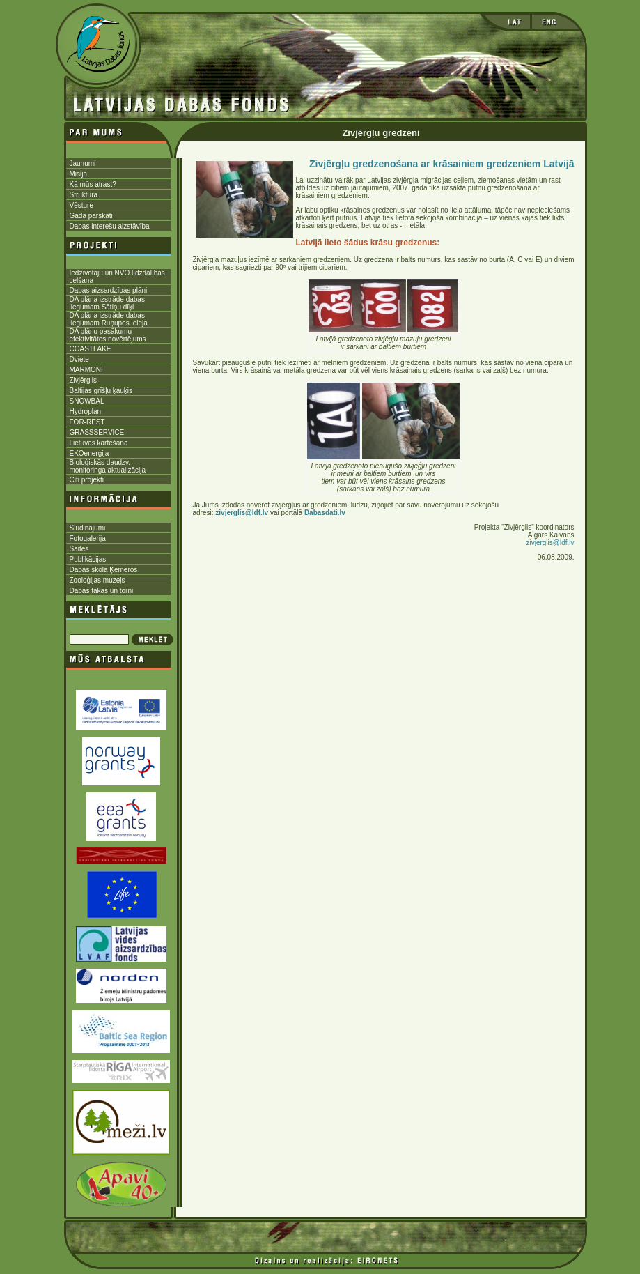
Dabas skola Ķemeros (104, 570)
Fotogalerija (88, 538)
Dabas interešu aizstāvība (110, 226)
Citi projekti (87, 480)
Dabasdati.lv (324, 512)
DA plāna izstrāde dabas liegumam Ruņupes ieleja (109, 319)
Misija (79, 174)
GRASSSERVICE (97, 432)
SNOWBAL (87, 401)
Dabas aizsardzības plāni (109, 290)
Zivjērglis (83, 380)
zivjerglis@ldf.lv (550, 542)
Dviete (79, 359)
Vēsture (81, 205)
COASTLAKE (90, 349)
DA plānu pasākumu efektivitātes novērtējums (108, 335)
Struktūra (84, 195)
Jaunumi (83, 163)
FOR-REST (87, 422)
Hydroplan (86, 411)
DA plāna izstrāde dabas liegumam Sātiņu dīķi (107, 303)
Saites (79, 549)
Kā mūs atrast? (93, 184)
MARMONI (86, 370)
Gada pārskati (91, 216)
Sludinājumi (88, 528)
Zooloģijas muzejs (97, 580)
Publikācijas (88, 559)
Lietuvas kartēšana (99, 443)
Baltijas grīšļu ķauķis (101, 390)
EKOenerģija (89, 453)
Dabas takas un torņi (102, 590)
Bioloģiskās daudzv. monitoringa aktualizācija (108, 466)
